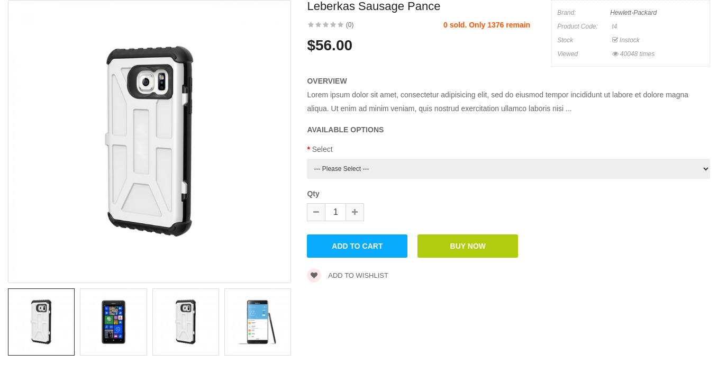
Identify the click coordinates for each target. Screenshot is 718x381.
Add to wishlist (347, 275)
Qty (313, 193)
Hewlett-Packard (633, 12)
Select (322, 149)
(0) (350, 25)
